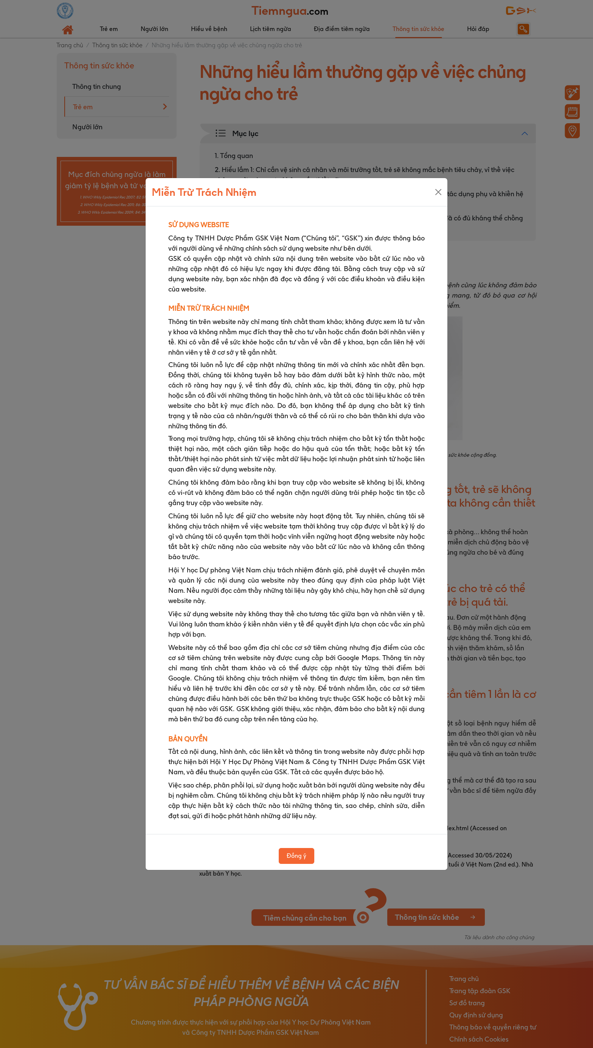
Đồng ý (296, 855)
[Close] (438, 192)
